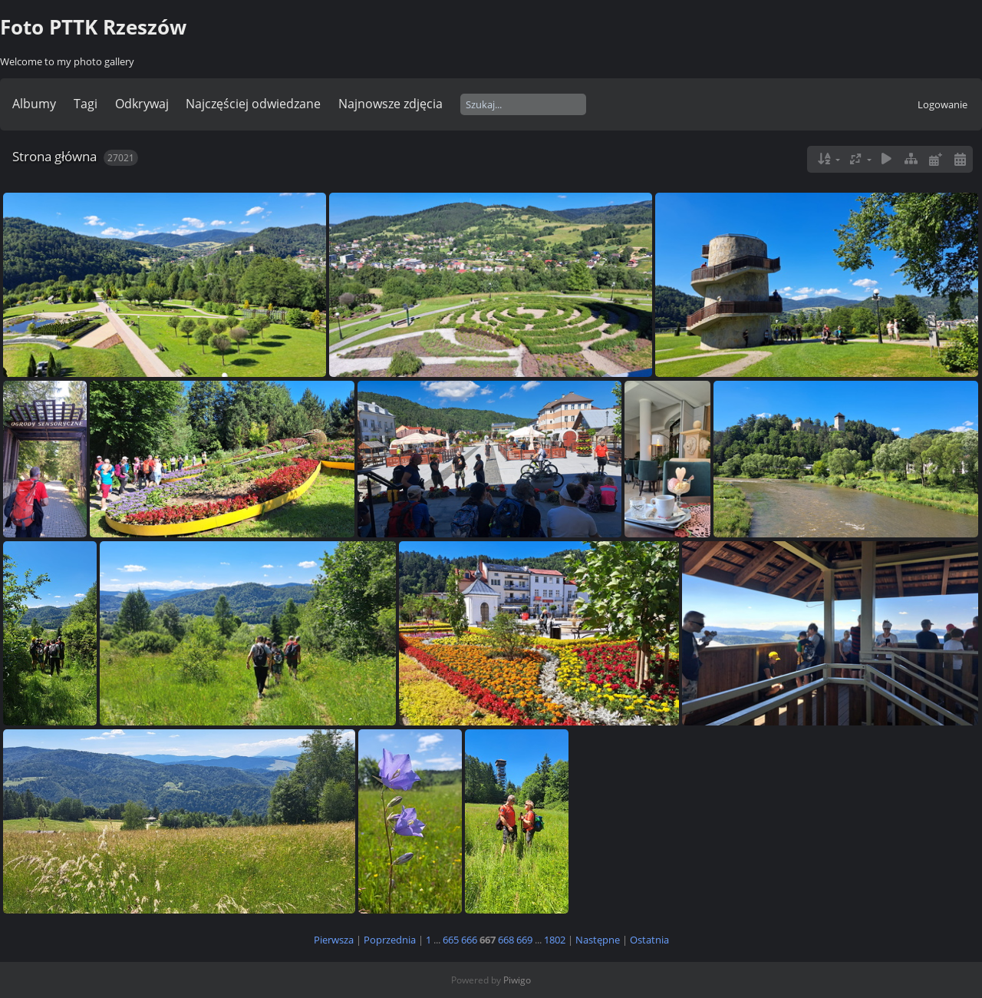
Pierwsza (334, 940)
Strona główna (54, 156)
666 (469, 940)
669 (524, 940)
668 (506, 940)
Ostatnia (649, 940)
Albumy (34, 103)
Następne (597, 940)
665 (451, 940)
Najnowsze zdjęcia (390, 103)
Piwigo (517, 979)
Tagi (85, 103)
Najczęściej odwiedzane (253, 103)
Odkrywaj (142, 103)
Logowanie (942, 104)
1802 (554, 940)
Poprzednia (390, 940)
